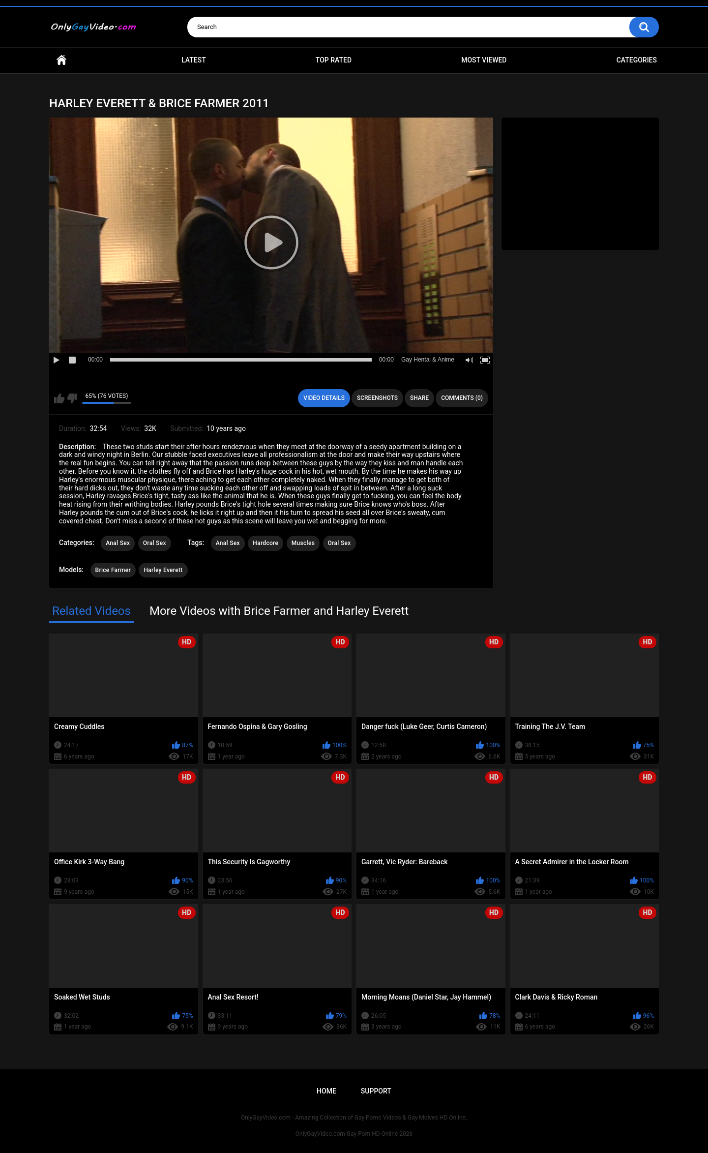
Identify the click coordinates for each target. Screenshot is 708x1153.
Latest (193, 60)
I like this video (59, 398)
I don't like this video (72, 398)
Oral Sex (154, 543)
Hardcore (265, 543)
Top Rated (334, 60)
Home (61, 60)
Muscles (303, 543)
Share (419, 397)
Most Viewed (483, 60)
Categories (637, 60)
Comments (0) (462, 397)
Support (376, 1091)
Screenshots (377, 397)
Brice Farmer (113, 570)
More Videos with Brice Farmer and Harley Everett (279, 611)
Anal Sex (118, 543)
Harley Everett (163, 570)
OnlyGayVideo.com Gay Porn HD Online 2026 (354, 1133)
